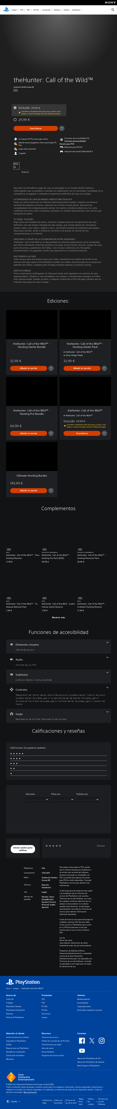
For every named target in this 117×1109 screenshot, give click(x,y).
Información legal (47, 1101)
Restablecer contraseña (15, 1052)
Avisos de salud (66, 940)
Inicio (8, 988)
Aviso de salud (47, 1048)
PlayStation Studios (13, 1006)
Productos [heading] (47, 995)
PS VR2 (44, 1006)
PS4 (28, 10)
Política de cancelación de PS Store (56, 1041)
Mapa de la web (81, 1101)
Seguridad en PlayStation (16, 1041)
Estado (8, 1044)
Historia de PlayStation (15, 1017)
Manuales (10, 1059)
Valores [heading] (81, 995)
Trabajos (9, 1003)
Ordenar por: (82, 794)
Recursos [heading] (46, 1033)
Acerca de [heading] (11, 995)
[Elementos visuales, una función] (58, 646)
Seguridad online (84, 1006)
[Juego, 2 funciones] (58, 716)
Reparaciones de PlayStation (17, 1048)
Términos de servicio (50, 1037)
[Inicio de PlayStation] (6, 10)
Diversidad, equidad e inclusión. (90, 1010)
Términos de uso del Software (103, 1101)
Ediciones (30, 794)
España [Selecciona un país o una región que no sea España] (13, 1102)
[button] (75, 141)
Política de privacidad (58, 1101)
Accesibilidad (82, 1003)
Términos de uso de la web (70, 1101)
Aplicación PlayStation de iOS (89, 1058)
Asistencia (76, 10)
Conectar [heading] (81, 1033)
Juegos (14, 10)
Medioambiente (83, 999)
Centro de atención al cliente (17, 1037)
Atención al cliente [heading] (15, 1033)
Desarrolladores (48, 1052)
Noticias (57, 10)
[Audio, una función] (58, 661)
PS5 (21, 10)
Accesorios (46, 10)
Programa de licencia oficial (53, 1055)
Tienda (66, 10)
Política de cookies (91, 1101)
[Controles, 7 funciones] (58, 696)
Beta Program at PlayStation (88, 1065)
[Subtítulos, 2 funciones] (58, 677)
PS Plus (36, 10)
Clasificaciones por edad (51, 1044)
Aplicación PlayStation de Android (90, 1062)
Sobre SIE (9, 999)
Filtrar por (55, 794)
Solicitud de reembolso (15, 1055)
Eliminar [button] (101, 845)
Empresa (9, 1013)
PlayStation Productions (15, 1010)
